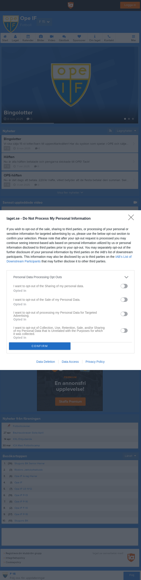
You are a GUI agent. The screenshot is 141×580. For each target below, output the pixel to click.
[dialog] (70, 290)
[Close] (132, 219)
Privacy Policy (95, 361)
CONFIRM (40, 346)
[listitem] (70, 277)
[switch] (124, 286)
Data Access (70, 361)
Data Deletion (45, 361)
